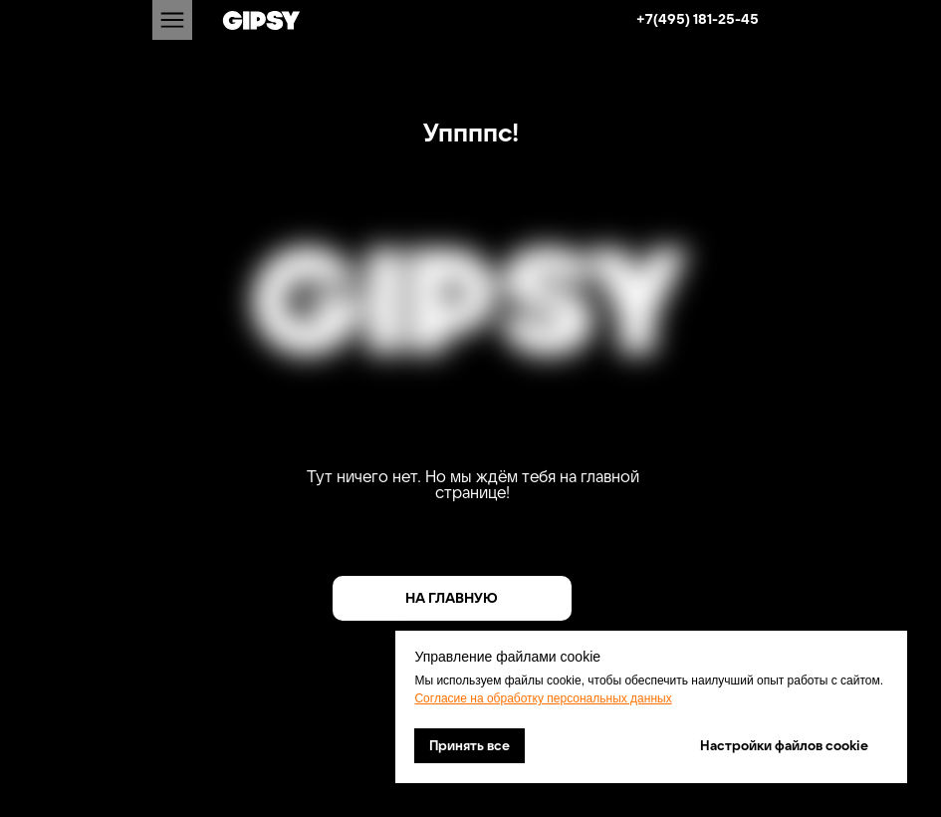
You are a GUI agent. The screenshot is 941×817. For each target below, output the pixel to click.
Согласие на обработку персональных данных (542, 698)
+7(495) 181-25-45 (697, 19)
